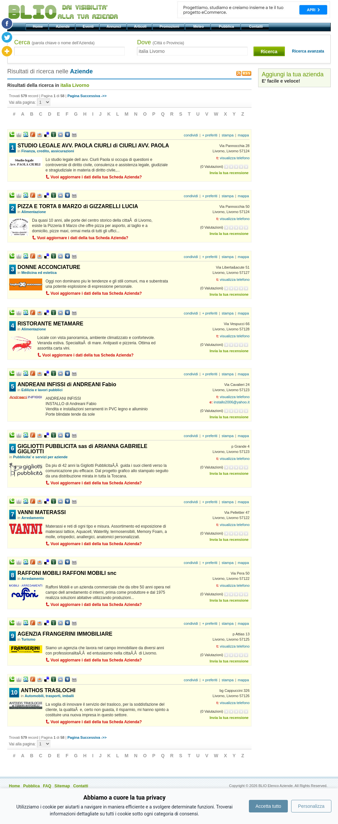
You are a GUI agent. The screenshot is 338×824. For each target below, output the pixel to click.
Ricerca (269, 51)
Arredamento (32, 518)
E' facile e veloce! (281, 81)
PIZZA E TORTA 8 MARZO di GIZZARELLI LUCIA (77, 206)
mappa (243, 135)
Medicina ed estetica (39, 273)
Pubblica (227, 26)
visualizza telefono (235, 158)
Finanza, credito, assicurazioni (47, 151)
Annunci (114, 26)
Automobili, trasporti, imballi (49, 696)
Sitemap (62, 786)
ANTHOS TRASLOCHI (48, 690)
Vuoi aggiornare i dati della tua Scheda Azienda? (96, 177)
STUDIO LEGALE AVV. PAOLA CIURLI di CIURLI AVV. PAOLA (93, 145)
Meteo (199, 26)
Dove (160, 42)
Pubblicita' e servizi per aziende (40, 457)
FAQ (47, 786)
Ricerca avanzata (308, 51)
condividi (191, 135)
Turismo (28, 639)
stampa (227, 135)
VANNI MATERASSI (41, 512)
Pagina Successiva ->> (87, 96)
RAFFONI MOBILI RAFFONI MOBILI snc (67, 573)
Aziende (63, 26)
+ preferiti (209, 135)
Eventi (89, 26)
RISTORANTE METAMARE (50, 323)
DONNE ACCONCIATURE (48, 267)
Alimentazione (33, 212)
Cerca (54, 42)
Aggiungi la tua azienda (292, 74)
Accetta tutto (268, 806)
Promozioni (169, 26)
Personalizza (311, 806)
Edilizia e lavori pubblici (42, 390)
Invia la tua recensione (229, 173)
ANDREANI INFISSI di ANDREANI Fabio (66, 384)
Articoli (141, 26)
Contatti (256, 26)
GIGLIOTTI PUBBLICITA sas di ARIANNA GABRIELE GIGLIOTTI (82, 448)
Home (38, 26)
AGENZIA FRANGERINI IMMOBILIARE (64, 634)
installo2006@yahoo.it (232, 402)
